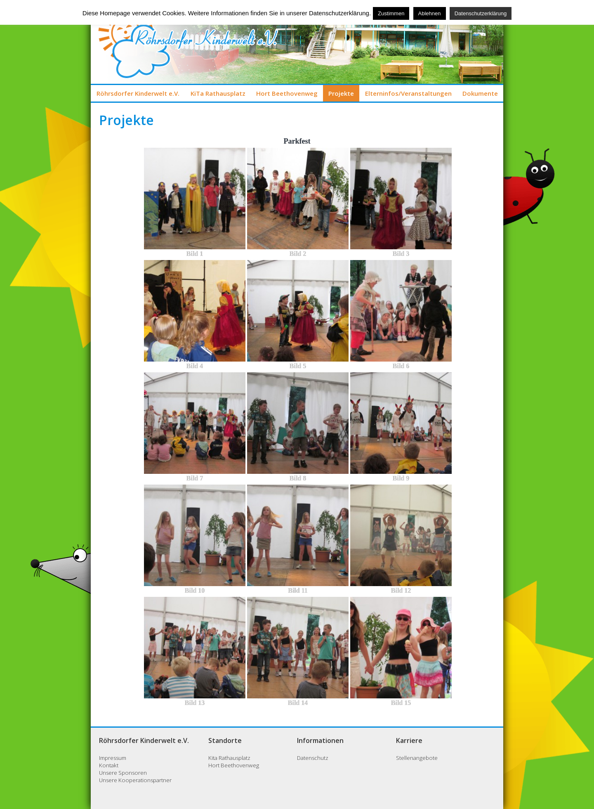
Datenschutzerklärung (481, 13)
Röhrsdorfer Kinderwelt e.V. (138, 93)
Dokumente (480, 93)
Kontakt (108, 765)
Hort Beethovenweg (287, 93)
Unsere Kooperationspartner (135, 780)
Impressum (112, 758)
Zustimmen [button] (391, 13)
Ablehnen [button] (429, 13)
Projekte (341, 93)
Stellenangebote (417, 758)
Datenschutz (312, 758)
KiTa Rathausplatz (218, 93)
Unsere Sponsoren (123, 772)
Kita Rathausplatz (229, 758)
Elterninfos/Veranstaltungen (408, 93)
